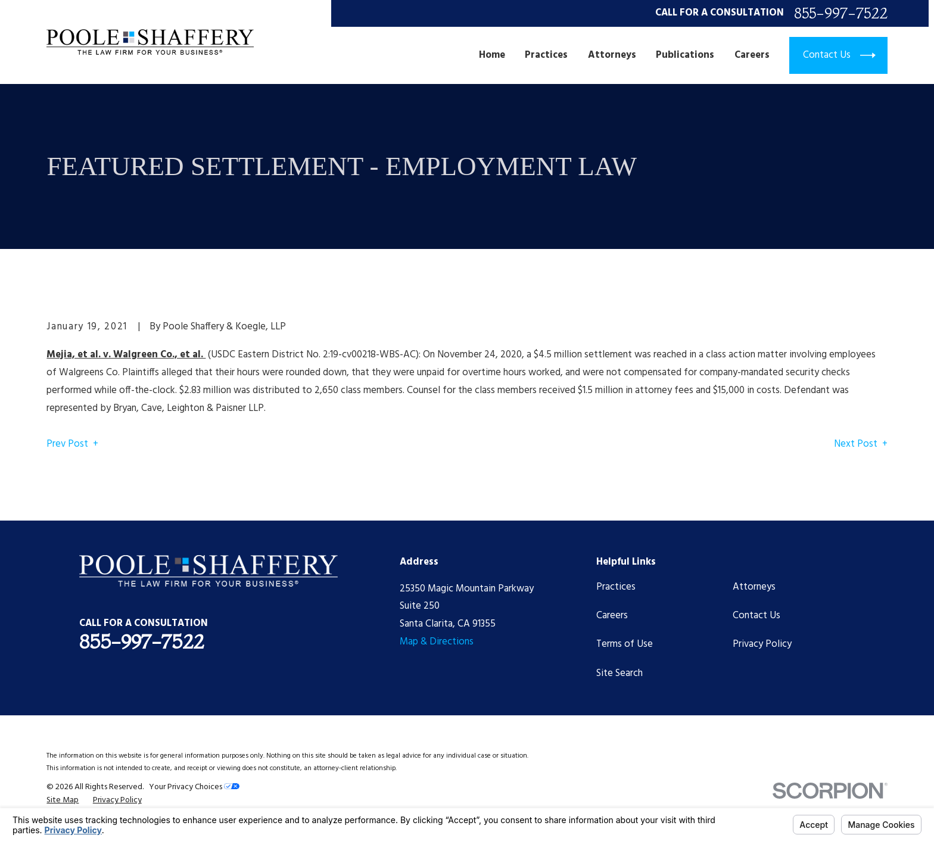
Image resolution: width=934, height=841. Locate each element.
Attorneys (754, 587)
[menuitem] (62, 800)
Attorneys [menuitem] (612, 55)
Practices (616, 587)
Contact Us (756, 616)
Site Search (619, 673)
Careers (612, 616)
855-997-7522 (841, 13)
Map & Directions (437, 642)
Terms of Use (624, 644)
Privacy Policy (762, 644)
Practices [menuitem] (546, 55)
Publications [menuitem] (685, 55)
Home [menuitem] (492, 55)
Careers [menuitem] (752, 55)
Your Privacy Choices (194, 787)
